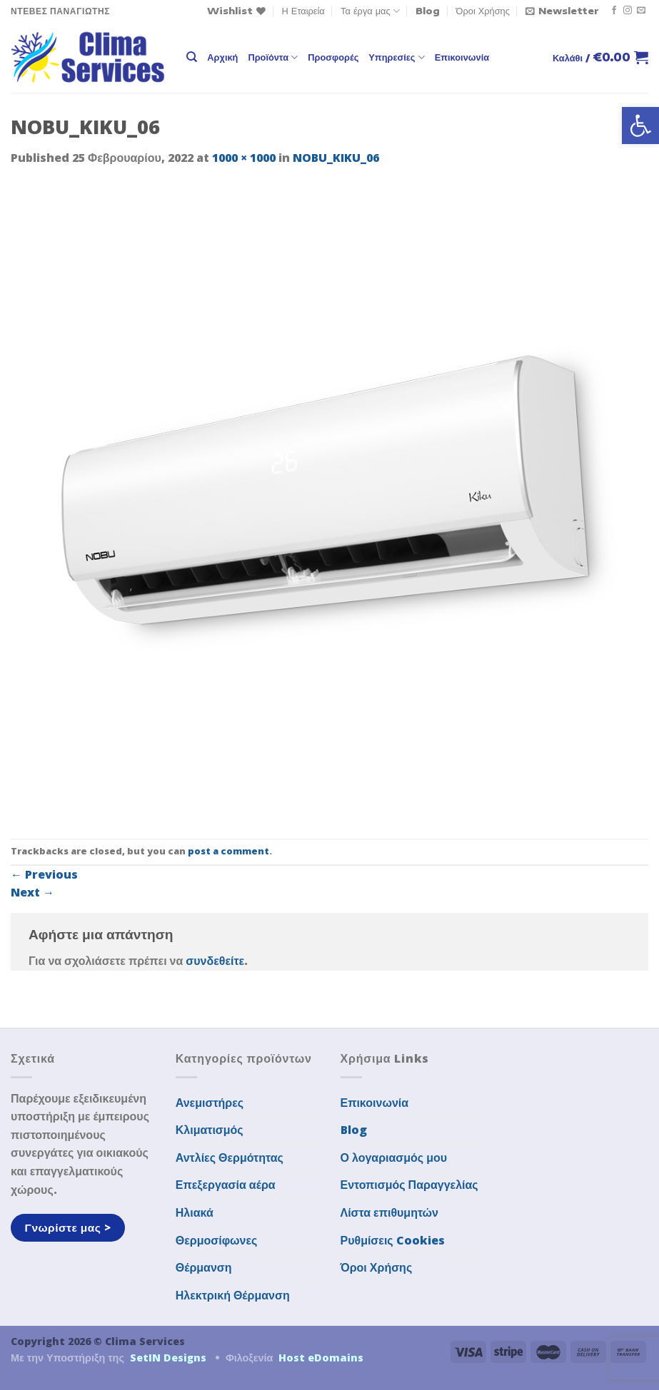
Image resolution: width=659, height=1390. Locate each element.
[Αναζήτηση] (191, 57)
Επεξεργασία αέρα (226, 1184)
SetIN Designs (168, 1357)
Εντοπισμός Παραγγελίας (409, 1184)
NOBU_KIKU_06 (336, 157)
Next (32, 892)
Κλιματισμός (209, 1130)
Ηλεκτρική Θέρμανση (233, 1295)
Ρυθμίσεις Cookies (393, 1240)
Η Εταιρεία (303, 10)
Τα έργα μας (370, 11)
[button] (640, 125)
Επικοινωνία (462, 57)
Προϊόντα (273, 57)
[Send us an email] (641, 11)
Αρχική (222, 57)
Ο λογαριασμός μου (394, 1157)
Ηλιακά (194, 1212)
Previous (44, 874)
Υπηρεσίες (396, 57)
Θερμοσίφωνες (217, 1240)
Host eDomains (320, 1357)
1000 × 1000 (244, 157)
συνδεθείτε (215, 961)
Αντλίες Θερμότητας (229, 1157)
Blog (428, 10)
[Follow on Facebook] (614, 11)
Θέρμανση (204, 1267)
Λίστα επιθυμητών (390, 1212)
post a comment (228, 850)
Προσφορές (333, 57)
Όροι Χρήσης (483, 10)
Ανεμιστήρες (209, 1102)
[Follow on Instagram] (627, 11)
